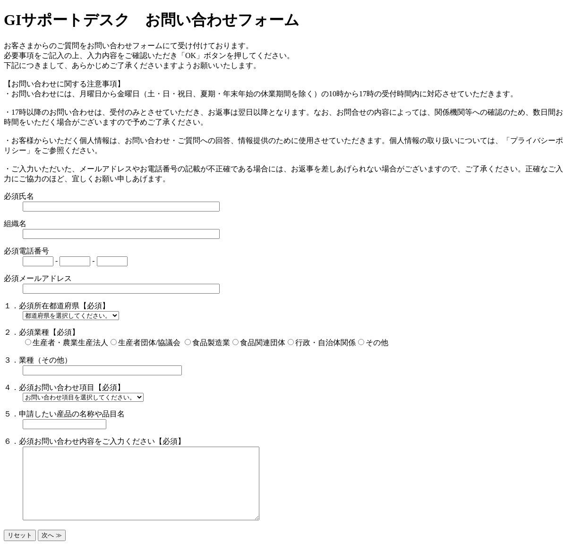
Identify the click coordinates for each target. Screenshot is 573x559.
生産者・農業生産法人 (70, 343)
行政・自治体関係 (325, 343)
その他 (377, 343)
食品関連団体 (262, 343)
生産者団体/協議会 (150, 343)
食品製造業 (211, 343)
